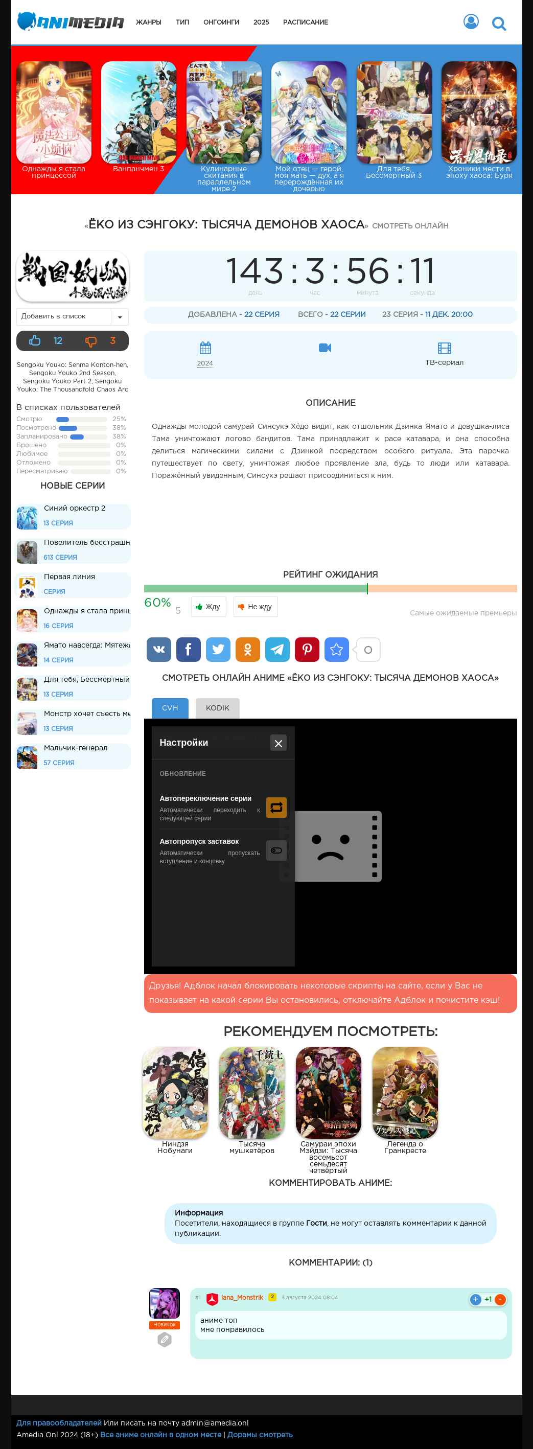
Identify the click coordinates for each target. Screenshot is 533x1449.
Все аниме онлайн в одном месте (160, 1435)
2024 (205, 363)
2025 (261, 23)
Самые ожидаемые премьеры (463, 613)
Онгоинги (221, 23)
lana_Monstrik (242, 1298)
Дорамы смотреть (260, 1435)
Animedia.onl (68, 23)
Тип (182, 23)
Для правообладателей (59, 1423)
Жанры (148, 23)
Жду (208, 607)
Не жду (255, 607)
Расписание (305, 23)
